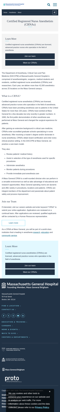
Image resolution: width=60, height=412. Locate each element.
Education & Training (14, 322)
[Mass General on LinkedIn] (23, 316)
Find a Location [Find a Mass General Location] (10, 306)
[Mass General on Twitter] (9, 316)
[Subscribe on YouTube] (18, 316)
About (19, 12)
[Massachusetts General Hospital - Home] (30, 285)
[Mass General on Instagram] (13, 316)
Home (5, 12)
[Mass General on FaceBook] (4, 316)
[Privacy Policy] (42, 407)
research (36, 232)
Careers (6, 326)
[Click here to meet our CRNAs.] (30, 63)
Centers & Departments (15, 337)
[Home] (20, 5)
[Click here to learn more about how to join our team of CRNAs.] (30, 56)
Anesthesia (12, 12)
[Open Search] (49, 5)
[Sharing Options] (54, 12)
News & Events (10, 329)
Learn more (13, 223)
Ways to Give (9, 333)
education (45, 232)
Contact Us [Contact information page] (8, 309)
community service (9, 236)
